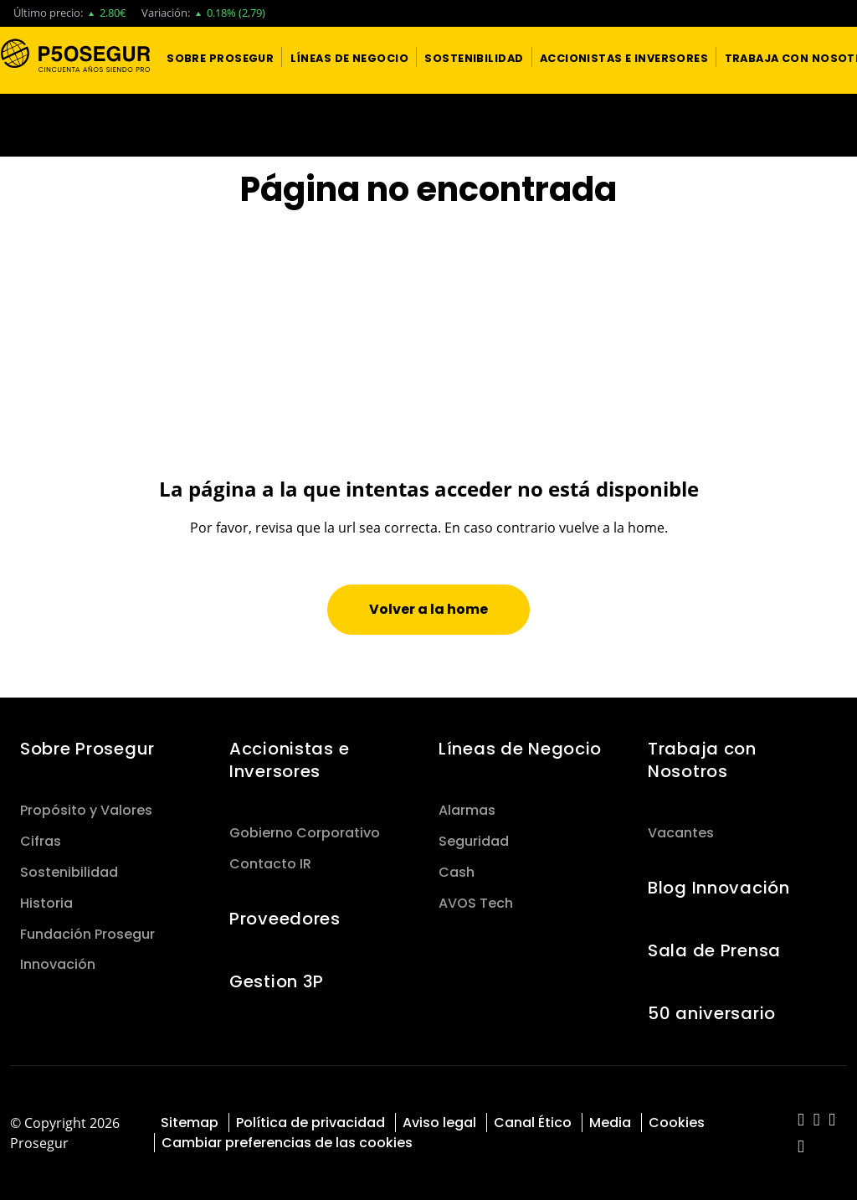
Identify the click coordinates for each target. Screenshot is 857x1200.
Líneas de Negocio (520, 748)
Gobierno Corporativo (304, 832)
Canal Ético (533, 1122)
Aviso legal (439, 1122)
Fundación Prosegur (87, 934)
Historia (46, 903)
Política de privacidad (310, 1122)
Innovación (57, 964)
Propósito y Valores (86, 810)
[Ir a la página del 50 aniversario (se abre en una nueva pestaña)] (428, 125)
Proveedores (285, 918)
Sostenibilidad (69, 872)
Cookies (677, 1122)
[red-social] (801, 1120)
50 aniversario (712, 1013)
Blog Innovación (719, 887)
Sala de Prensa (714, 950)
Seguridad (474, 841)
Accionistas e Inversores (289, 760)
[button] (220, 57)
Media (610, 1122)
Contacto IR (270, 863)
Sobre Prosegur (87, 748)
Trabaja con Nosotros (702, 760)
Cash (457, 872)
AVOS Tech (476, 903)
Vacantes (681, 832)
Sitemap (189, 1122)
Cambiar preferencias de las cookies (287, 1142)
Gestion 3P (276, 981)
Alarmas (467, 810)
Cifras (40, 841)
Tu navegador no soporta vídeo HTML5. (428, 125)
